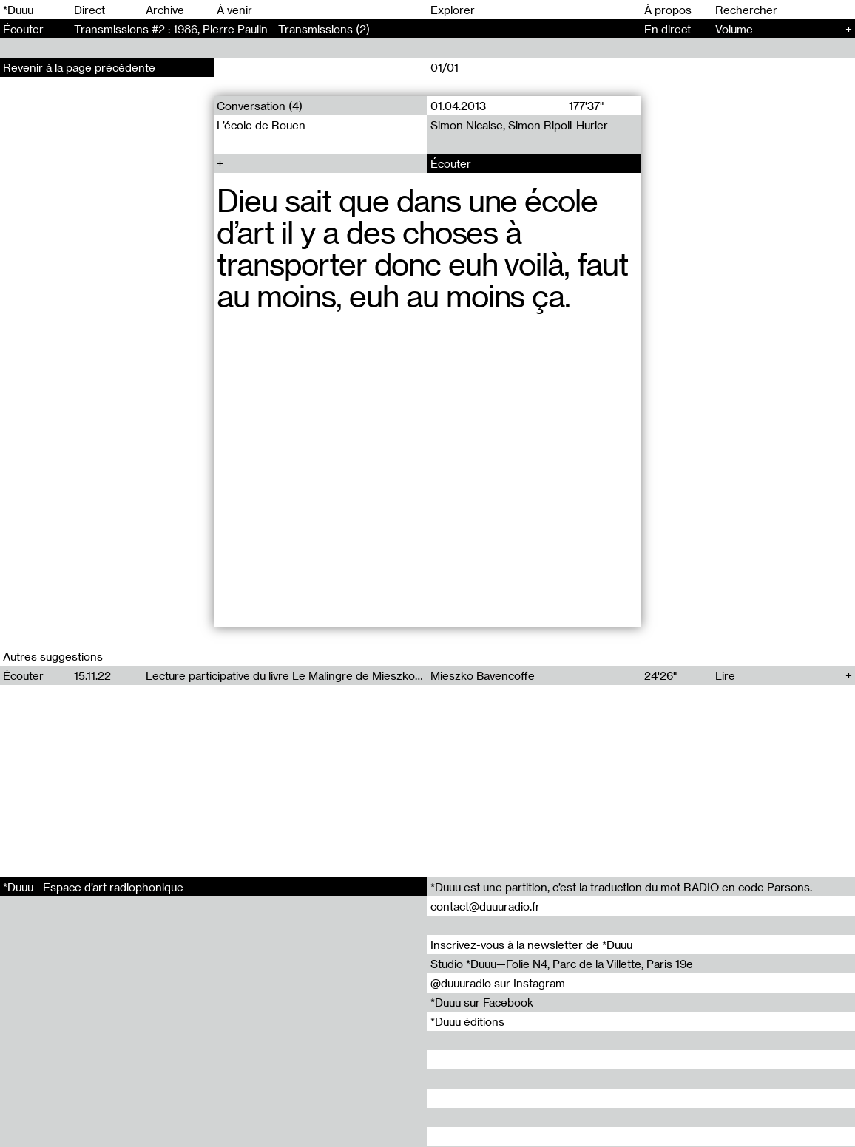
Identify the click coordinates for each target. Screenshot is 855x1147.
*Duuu (18, 9)
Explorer (452, 9)
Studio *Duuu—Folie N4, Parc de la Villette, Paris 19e (561, 963)
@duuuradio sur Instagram (497, 983)
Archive (165, 9)
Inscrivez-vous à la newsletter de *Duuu (531, 944)
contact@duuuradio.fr (485, 906)
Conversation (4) (260, 105)
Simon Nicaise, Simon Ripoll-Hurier (519, 125)
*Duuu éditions (467, 1021)
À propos (668, 9)
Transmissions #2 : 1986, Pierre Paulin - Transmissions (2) (222, 28)
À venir (234, 9)
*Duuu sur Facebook (481, 1002)
